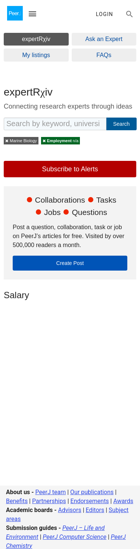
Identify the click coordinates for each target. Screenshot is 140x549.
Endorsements (90, 501)
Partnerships (49, 501)
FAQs (103, 55)
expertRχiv (36, 39)
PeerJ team (50, 492)
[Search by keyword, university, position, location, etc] (55, 124)
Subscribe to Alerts (70, 169)
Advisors (69, 510)
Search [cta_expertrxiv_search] (121, 124)
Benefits (17, 501)
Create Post (70, 263)
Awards (123, 501)
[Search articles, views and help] (130, 14)
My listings (36, 55)
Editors (95, 510)
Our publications (91, 492)
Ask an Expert (103, 39)
